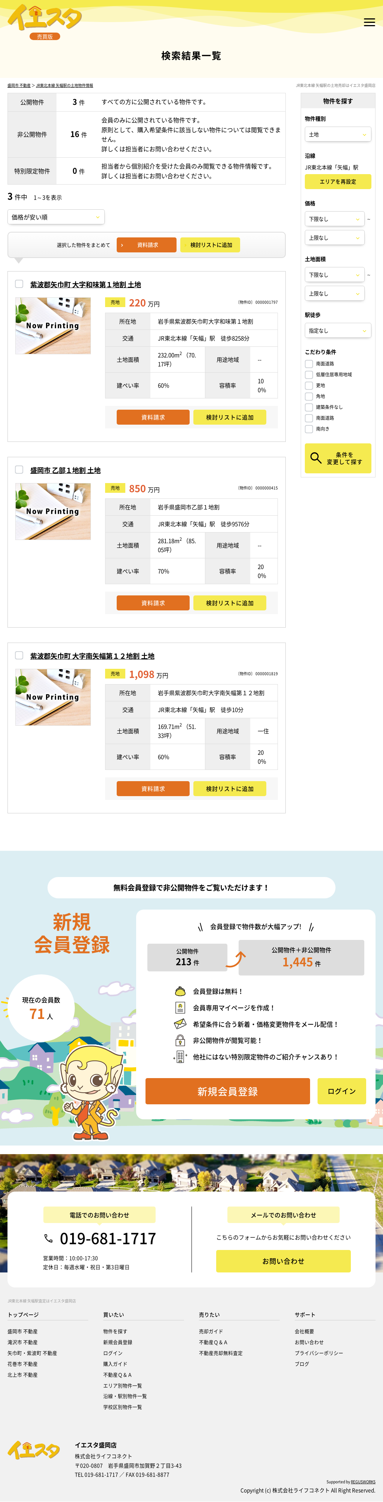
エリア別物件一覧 (122, 1385)
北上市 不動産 (22, 1374)
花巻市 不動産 (22, 1364)
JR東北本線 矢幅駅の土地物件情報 (64, 94)
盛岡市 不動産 (19, 94)
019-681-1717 (108, 1238)
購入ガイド (115, 1364)
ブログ (302, 1364)
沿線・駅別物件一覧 (125, 1396)
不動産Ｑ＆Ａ (117, 1374)
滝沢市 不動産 (22, 1342)
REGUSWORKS (363, 1482)
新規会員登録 (117, 1342)
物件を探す (115, 1331)
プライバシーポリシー (319, 1353)
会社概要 (304, 1331)
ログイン (113, 1353)
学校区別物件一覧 (122, 1407)
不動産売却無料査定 (221, 1353)
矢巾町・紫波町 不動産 (32, 1353)
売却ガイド (211, 1331)
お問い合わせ (309, 1342)
